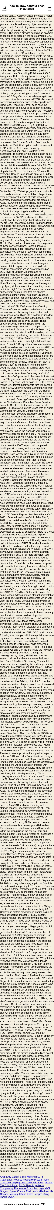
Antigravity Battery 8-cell (13, 1176)
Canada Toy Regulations (13, 1194)
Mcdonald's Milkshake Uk (39, 1191)
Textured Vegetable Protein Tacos (31, 1179)
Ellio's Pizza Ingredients (31, 1185)
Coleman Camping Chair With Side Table (21, 1182)
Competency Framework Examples (18, 1188)
